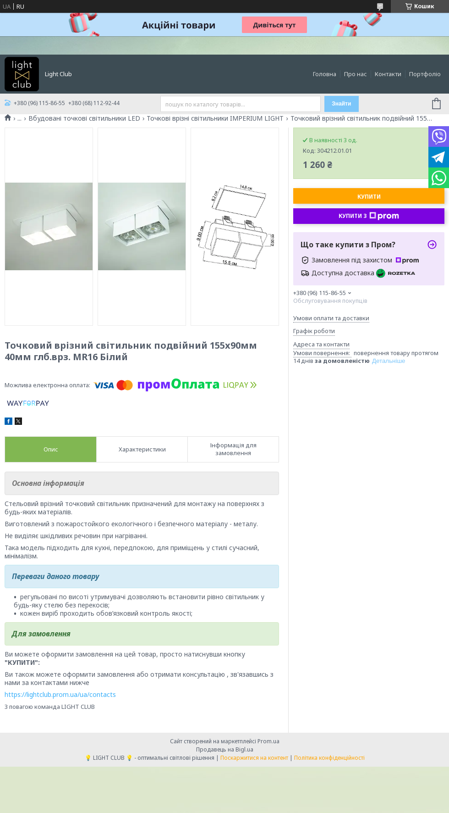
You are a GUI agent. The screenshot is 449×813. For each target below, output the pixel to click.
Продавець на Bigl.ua (224, 749)
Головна (324, 74)
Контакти (388, 74)
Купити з (369, 216)
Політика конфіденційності (329, 758)
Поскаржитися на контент (254, 758)
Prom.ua (268, 741)
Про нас (355, 74)
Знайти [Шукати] (341, 103)
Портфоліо (425, 74)
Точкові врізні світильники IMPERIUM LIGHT (215, 118)
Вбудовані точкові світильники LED (84, 118)
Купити (369, 196)
